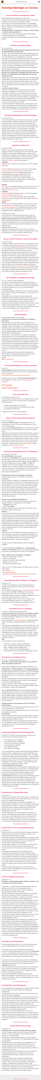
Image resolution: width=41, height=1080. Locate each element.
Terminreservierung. (13, 189)
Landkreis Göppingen (13, 160)
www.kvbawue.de (9, 359)
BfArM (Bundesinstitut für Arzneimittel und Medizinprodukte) (20, 574)
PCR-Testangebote (7, 385)
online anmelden (27, 443)
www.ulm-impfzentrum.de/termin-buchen (12, 170)
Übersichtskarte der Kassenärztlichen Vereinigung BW (16, 375)
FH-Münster (8, 570)
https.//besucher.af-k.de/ (23, 266)
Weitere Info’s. (34, 109)
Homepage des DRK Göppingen (30, 590)
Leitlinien (4, 953)
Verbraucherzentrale (10, 572)
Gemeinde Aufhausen (21, 1)
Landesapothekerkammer (20, 620)
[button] (39, 2)
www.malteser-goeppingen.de (9, 207)
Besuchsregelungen (19, 245)
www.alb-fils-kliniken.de (18, 445)
